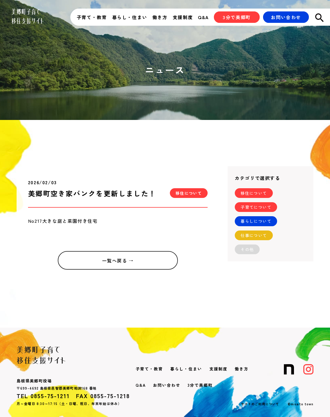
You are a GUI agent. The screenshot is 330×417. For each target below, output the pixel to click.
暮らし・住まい (129, 17)
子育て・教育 (92, 17)
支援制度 (183, 17)
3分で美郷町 (200, 385)
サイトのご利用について (260, 404)
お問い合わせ (166, 385)
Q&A (203, 17)
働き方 (160, 17)
